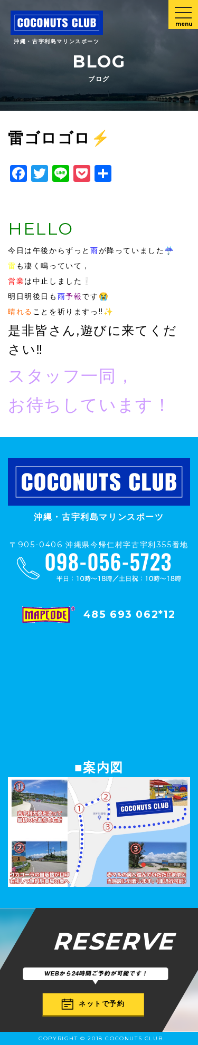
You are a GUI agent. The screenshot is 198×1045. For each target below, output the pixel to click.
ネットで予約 (93, 1003)
